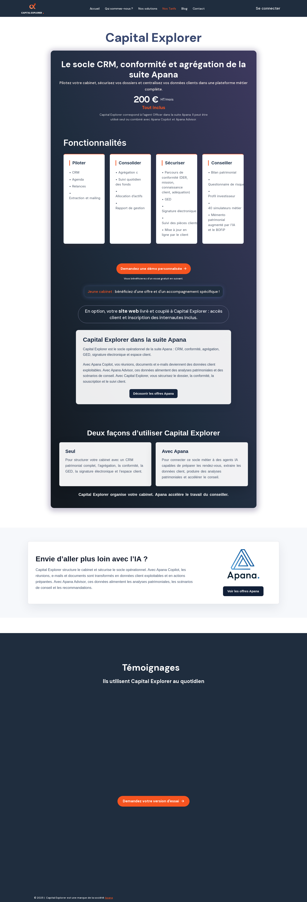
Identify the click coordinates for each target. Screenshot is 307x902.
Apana (109, 897)
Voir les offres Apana (243, 591)
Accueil (95, 8)
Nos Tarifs (169, 8)
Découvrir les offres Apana (153, 393)
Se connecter (268, 8)
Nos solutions (147, 8)
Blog (184, 8)
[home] (32, 8)
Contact (199, 8)
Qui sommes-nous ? (119, 8)
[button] (147, 8)
